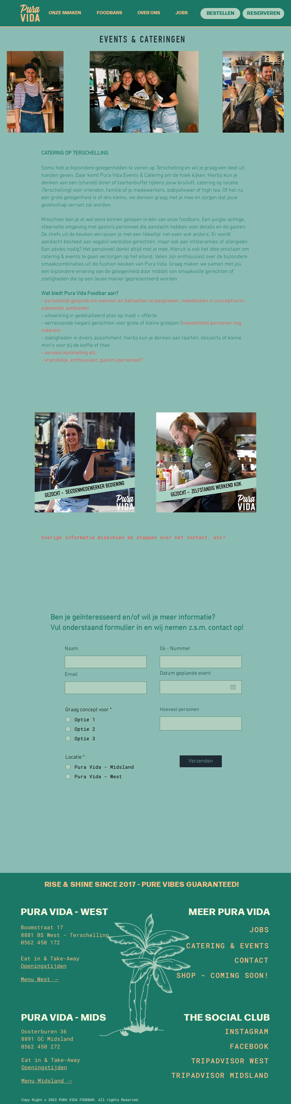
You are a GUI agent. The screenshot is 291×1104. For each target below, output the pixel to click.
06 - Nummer (175, 649)
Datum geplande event (188, 673)
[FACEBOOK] (247, 1046)
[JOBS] (249, 929)
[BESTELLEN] (220, 13)
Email (71, 674)
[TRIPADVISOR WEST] (228, 1061)
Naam (71, 649)
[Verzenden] (201, 761)
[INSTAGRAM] (246, 1031)
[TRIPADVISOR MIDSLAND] (218, 1075)
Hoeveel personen (179, 709)
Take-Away (65, 1059)
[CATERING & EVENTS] (226, 945)
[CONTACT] (249, 960)
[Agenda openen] (233, 687)
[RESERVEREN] (263, 13)
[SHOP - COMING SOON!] (221, 975)
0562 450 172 (40, 942)
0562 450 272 (40, 1046)
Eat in (31, 1059)
